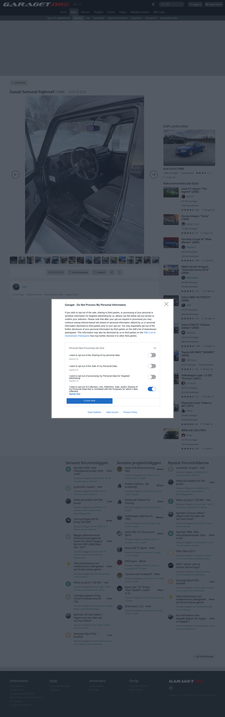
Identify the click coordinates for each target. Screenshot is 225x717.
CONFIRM (90, 401)
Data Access (112, 412)
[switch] (152, 355)
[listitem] (112, 348)
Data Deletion (94, 412)
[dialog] (112, 358)
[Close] (167, 305)
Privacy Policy (130, 412)
